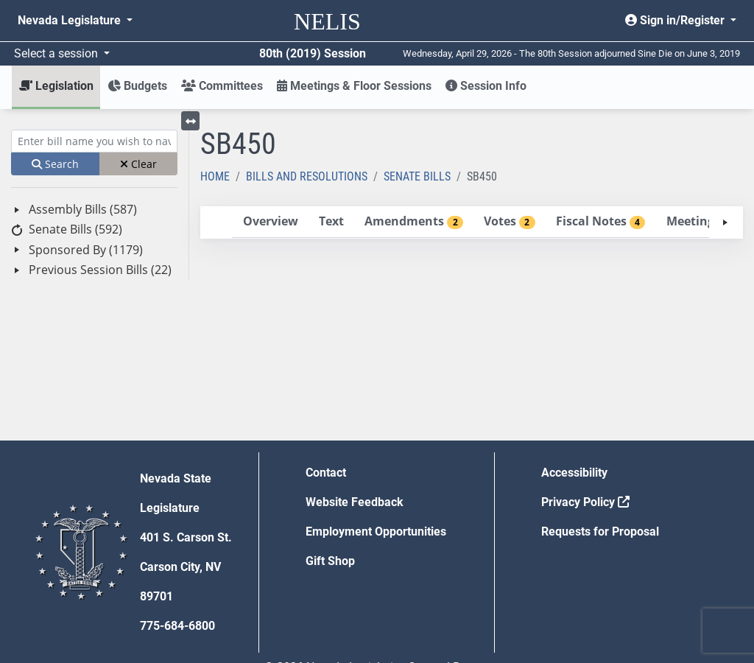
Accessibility (574, 473)
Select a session (57, 53)
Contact (326, 473)
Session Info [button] (485, 86)
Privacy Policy (585, 502)
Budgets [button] (137, 86)
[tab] (270, 222)
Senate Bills (417, 176)
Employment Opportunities (376, 532)
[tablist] (471, 222)
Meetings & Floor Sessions (354, 86)
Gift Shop (330, 561)
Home (215, 176)
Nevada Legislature (71, 20)
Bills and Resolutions (306, 176)
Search (55, 164)
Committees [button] (222, 86)
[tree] (94, 240)
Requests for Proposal (600, 532)
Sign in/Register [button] (676, 20)
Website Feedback (355, 502)
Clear (138, 164)
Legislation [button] (56, 86)
